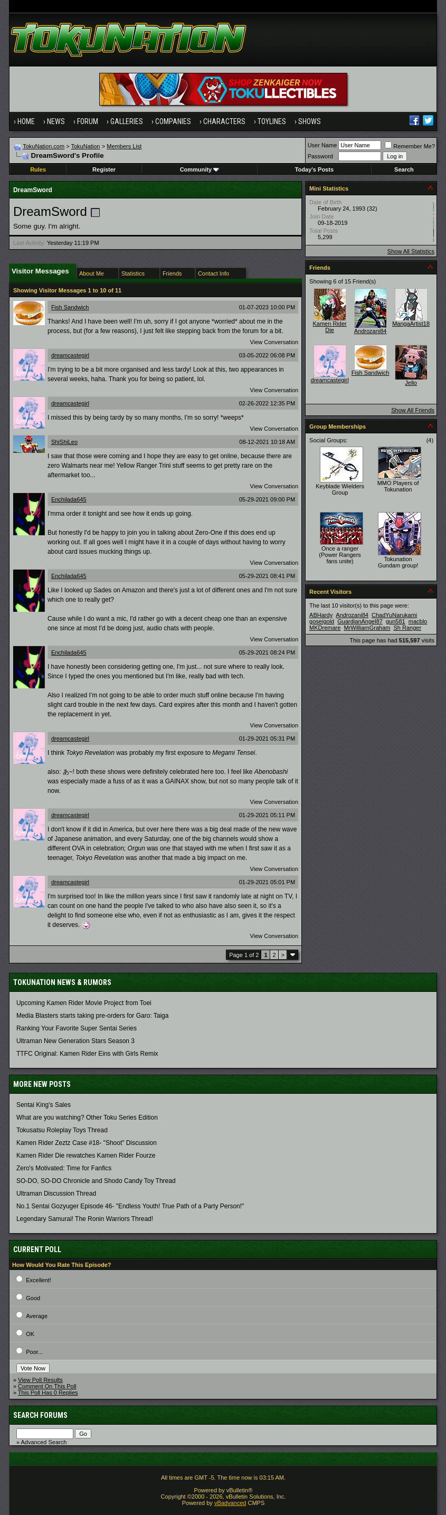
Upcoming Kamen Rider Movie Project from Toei (83, 1003)
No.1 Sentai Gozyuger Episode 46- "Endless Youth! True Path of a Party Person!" (130, 1206)
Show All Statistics (410, 251)
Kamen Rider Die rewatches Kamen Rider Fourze (85, 1155)
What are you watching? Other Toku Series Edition (87, 1117)
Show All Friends (412, 410)
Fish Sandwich (70, 307)
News (56, 121)
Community (200, 169)
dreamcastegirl (70, 355)
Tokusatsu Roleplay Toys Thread (62, 1130)
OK (30, 1334)
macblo (418, 621)
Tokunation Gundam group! (398, 562)
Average (37, 1316)
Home (26, 121)
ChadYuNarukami (394, 615)
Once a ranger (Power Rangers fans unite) (339, 554)
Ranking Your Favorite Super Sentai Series (76, 1028)
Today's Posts (314, 169)
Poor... (34, 1352)
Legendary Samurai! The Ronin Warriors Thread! (84, 1219)
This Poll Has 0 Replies (48, 1392)
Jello (411, 383)
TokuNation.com (43, 146)
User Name (322, 145)
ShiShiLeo (64, 442)
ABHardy (321, 615)
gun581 (395, 621)
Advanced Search (44, 1442)
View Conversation (274, 342)
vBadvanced (230, 1503)
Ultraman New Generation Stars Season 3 (75, 1041)
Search (404, 169)
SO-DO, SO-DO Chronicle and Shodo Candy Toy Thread (96, 1181)
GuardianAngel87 (360, 621)
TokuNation (85, 146)
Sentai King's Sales (43, 1105)
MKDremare (324, 627)
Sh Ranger (408, 627)
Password (320, 156)
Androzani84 (370, 331)
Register (104, 169)
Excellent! (38, 1280)
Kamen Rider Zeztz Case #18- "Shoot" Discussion (86, 1143)
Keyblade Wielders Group (340, 489)
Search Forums (40, 1415)
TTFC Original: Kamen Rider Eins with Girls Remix (87, 1053)
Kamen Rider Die (330, 326)
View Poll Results (40, 1380)
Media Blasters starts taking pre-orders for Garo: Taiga (92, 1015)
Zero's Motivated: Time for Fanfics (63, 1168)
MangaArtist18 (411, 323)
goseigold (321, 621)
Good (33, 1298)
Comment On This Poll (47, 1386)
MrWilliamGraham (367, 627)
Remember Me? (410, 146)
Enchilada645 (69, 499)
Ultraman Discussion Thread (56, 1193)
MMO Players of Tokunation (398, 486)
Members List (124, 146)
